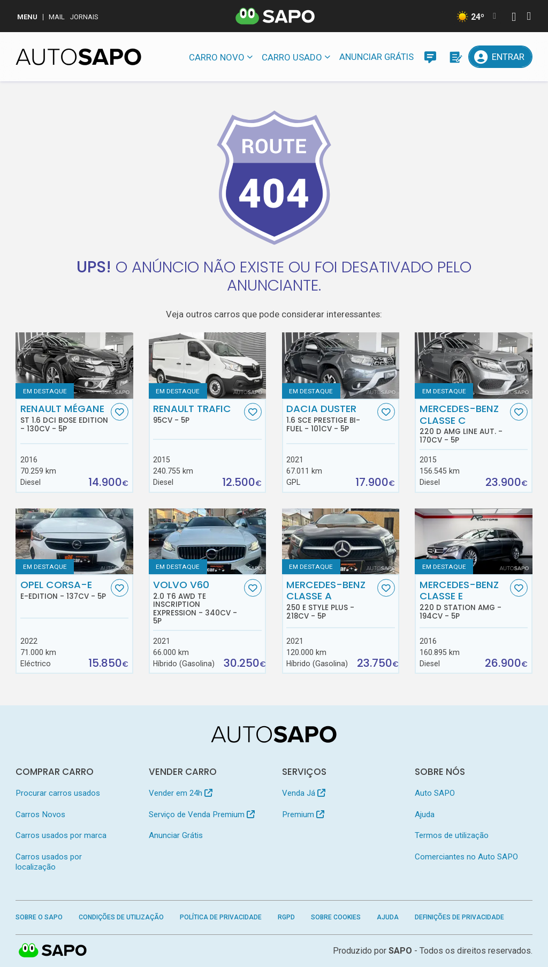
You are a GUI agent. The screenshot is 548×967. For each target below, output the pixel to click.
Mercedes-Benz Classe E (464, 599)
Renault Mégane (64, 418)
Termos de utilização (452, 835)
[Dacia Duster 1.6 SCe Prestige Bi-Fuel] (340, 365)
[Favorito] (119, 412)
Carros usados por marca (61, 835)
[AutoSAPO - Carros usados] (78, 56)
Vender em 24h (180, 793)
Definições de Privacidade (459, 917)
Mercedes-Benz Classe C (464, 423)
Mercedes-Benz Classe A (330, 599)
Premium (303, 814)
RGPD (286, 917)
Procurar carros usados (58, 793)
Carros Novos (40, 814)
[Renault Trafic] (207, 365)
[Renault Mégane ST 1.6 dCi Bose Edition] (74, 365)
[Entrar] (500, 56)
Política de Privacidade (221, 917)
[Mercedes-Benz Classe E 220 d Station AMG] (473, 541)
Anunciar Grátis (376, 56)
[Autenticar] (514, 18)
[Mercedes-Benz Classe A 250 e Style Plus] (340, 541)
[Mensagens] (430, 56)
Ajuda (425, 814)
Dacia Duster (330, 418)
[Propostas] (455, 56)
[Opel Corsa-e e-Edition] (74, 541)
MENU (27, 16)
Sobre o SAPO (39, 917)
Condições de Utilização (121, 917)
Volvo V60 (197, 602)
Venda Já (303, 793)
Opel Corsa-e (64, 589)
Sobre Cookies (336, 917)
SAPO (400, 951)
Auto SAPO (435, 793)
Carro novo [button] (217, 57)
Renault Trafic (197, 413)
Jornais (84, 16)
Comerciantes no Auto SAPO (466, 857)
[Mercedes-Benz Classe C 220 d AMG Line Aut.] (473, 365)
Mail (57, 16)
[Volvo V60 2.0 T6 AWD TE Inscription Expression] (207, 541)
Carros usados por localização (49, 862)
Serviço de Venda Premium (202, 814)
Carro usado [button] (292, 57)
